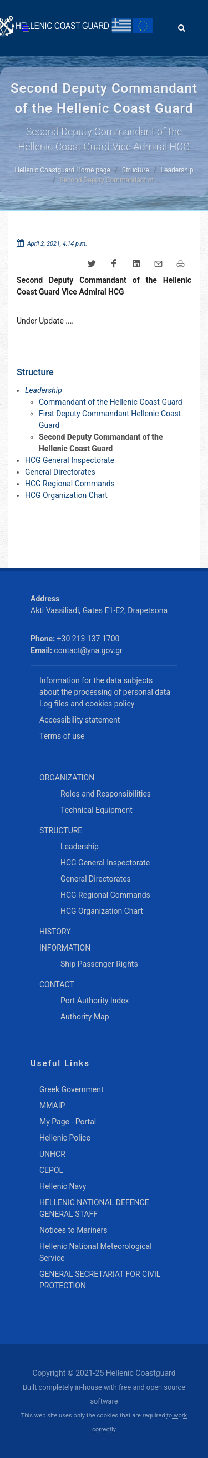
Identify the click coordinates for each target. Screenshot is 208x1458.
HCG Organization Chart (66, 495)
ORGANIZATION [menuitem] (66, 777)
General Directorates (60, 471)
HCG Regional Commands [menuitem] (105, 894)
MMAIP (52, 1105)
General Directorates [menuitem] (95, 878)
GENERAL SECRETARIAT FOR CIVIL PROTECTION (99, 1280)
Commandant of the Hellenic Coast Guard (110, 401)
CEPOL (51, 1170)
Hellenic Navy (63, 1186)
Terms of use (62, 736)
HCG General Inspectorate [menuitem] (105, 862)
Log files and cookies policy (86, 703)
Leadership (177, 170)
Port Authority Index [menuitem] (94, 1000)
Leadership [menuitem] (79, 846)
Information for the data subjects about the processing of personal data (104, 686)
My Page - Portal (67, 1121)
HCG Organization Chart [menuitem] (101, 911)
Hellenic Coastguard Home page (62, 170)
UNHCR (52, 1154)
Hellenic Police (64, 1137)
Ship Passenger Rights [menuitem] (99, 963)
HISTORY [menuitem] (55, 931)
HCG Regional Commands (70, 483)
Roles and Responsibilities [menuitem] (105, 793)
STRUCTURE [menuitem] (60, 830)
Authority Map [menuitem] (84, 1016)
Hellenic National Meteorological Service (95, 1252)
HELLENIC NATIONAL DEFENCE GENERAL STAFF (94, 1208)
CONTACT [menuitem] (56, 984)
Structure (135, 170)
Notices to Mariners (73, 1230)
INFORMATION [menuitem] (64, 947)
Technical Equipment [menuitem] (96, 809)
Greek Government (71, 1089)
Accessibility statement (79, 719)
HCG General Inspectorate (69, 460)
